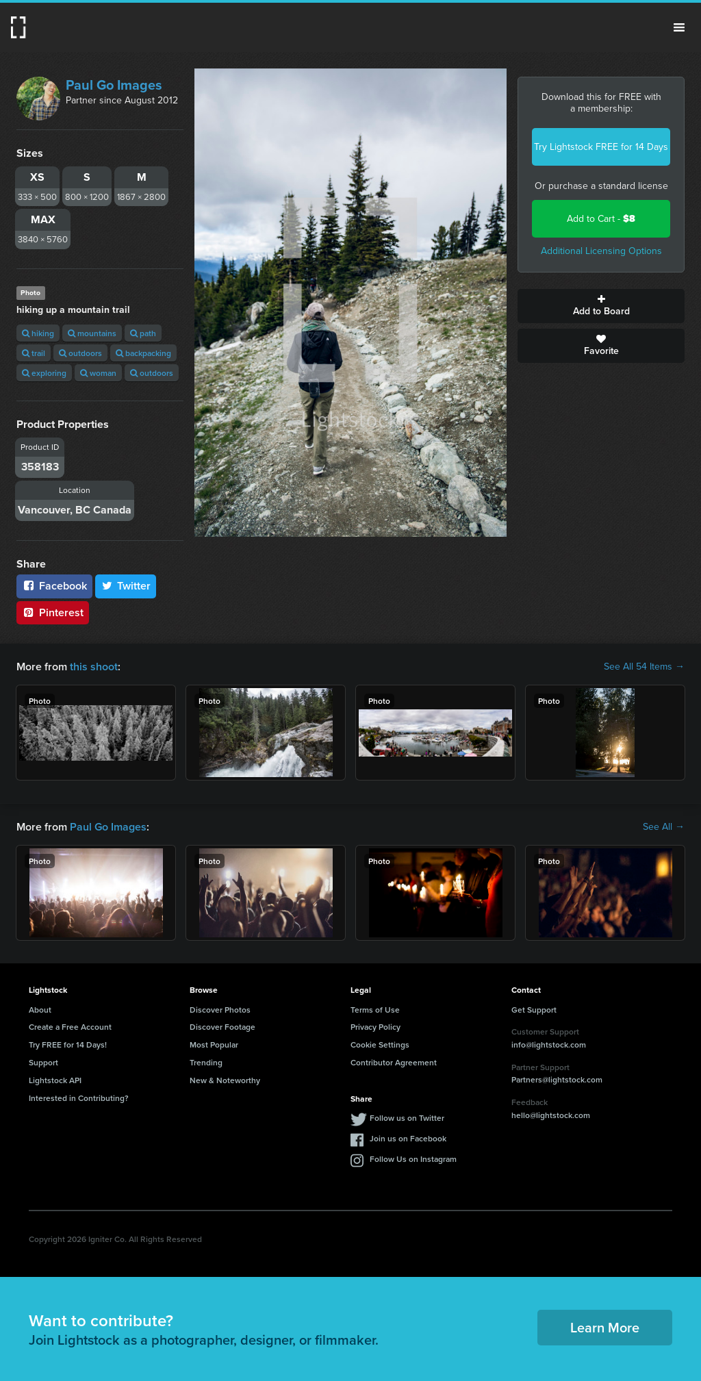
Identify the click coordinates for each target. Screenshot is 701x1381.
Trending (206, 1062)
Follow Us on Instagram (413, 1159)
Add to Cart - (601, 219)
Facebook (54, 586)
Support (43, 1062)
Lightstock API (55, 1080)
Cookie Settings (379, 1044)
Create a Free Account (70, 1026)
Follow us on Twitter (407, 1118)
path (143, 333)
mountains (92, 333)
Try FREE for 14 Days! (68, 1044)
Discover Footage (222, 1026)
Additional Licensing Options (601, 251)
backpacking (143, 353)
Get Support (534, 1009)
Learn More (604, 1327)
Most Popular (214, 1044)
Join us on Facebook (408, 1138)
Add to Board (601, 306)
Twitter (126, 586)
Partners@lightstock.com (556, 1079)
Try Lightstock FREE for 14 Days (601, 147)
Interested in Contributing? (79, 1098)
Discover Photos (220, 1009)
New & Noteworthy (225, 1080)
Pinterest (53, 612)
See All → (664, 827)
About (40, 1009)
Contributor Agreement (393, 1062)
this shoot (94, 666)
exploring (44, 373)
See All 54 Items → (644, 667)
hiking (38, 333)
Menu (679, 27)
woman (98, 373)
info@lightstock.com (548, 1044)
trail (33, 353)
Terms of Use (375, 1009)
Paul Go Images (114, 85)
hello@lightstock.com (550, 1115)
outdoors (80, 353)
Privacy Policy (375, 1026)
